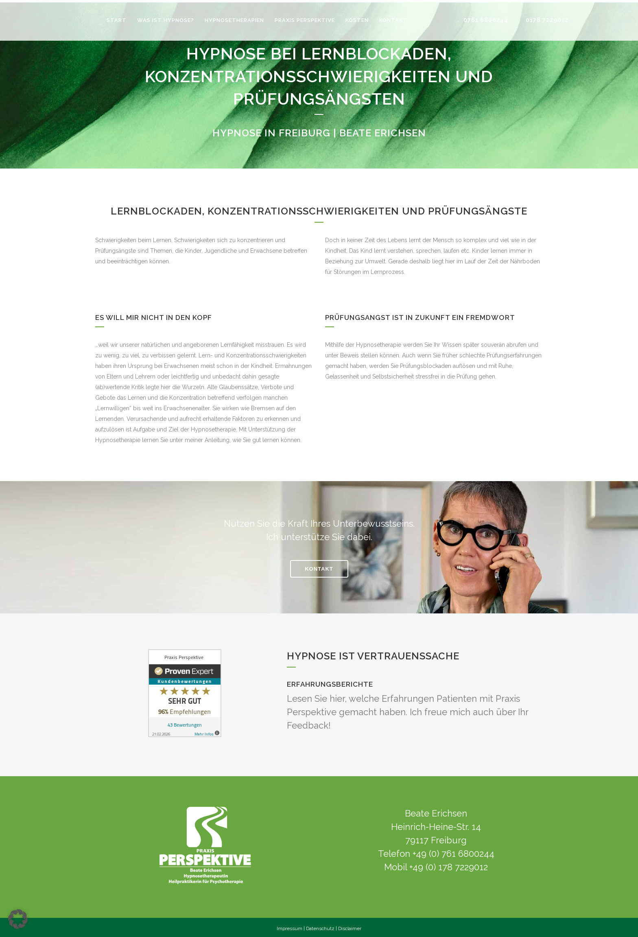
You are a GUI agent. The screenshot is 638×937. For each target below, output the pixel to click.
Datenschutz (320, 926)
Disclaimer (349, 926)
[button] (18, 919)
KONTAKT (319, 566)
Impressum (289, 926)
